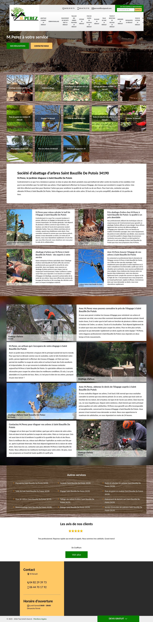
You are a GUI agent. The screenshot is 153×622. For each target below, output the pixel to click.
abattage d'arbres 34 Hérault (43, 21)
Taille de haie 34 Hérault (104, 21)
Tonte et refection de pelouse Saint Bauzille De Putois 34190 (123, 484)
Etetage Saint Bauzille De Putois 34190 (75, 507)
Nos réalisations (17, 46)
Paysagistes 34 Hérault (129, 21)
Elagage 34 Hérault (96, 21)
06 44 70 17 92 (83, 8)
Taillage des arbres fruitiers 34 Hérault (74, 21)
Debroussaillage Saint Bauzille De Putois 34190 (34, 507)
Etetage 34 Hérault (81, 21)
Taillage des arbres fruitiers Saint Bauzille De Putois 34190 (77, 500)
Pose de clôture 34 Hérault (137, 21)
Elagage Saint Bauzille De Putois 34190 (75, 491)
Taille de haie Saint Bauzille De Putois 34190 (32, 491)
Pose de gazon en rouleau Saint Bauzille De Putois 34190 (124, 492)
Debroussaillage (54, 21)
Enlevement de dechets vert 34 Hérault (65, 21)
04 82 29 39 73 (68, 8)
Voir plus (76, 554)
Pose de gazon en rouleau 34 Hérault (89, 21)
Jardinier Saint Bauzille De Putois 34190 (75, 483)
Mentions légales (40, 619)
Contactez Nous (41, 46)
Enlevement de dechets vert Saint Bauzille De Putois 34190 (122, 500)
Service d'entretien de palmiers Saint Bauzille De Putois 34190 (123, 509)
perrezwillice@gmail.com (102, 8)
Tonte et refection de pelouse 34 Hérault (112, 21)
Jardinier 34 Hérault (120, 21)
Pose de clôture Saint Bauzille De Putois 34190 (33, 499)
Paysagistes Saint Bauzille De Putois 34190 (32, 483)
